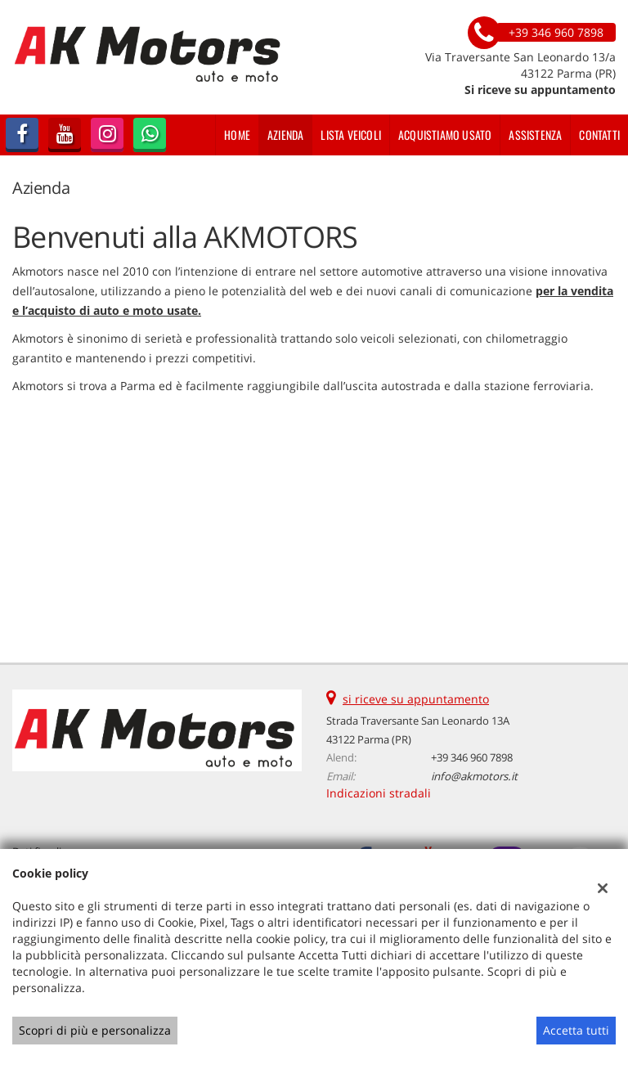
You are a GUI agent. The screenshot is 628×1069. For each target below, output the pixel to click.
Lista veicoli (351, 134)
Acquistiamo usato (444, 134)
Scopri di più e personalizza (95, 1030)
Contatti (599, 134)
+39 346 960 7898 (472, 757)
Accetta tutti (576, 1030)
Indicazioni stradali (378, 793)
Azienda (285, 134)
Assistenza (535, 134)
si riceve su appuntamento (416, 699)
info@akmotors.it (474, 776)
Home (237, 134)
